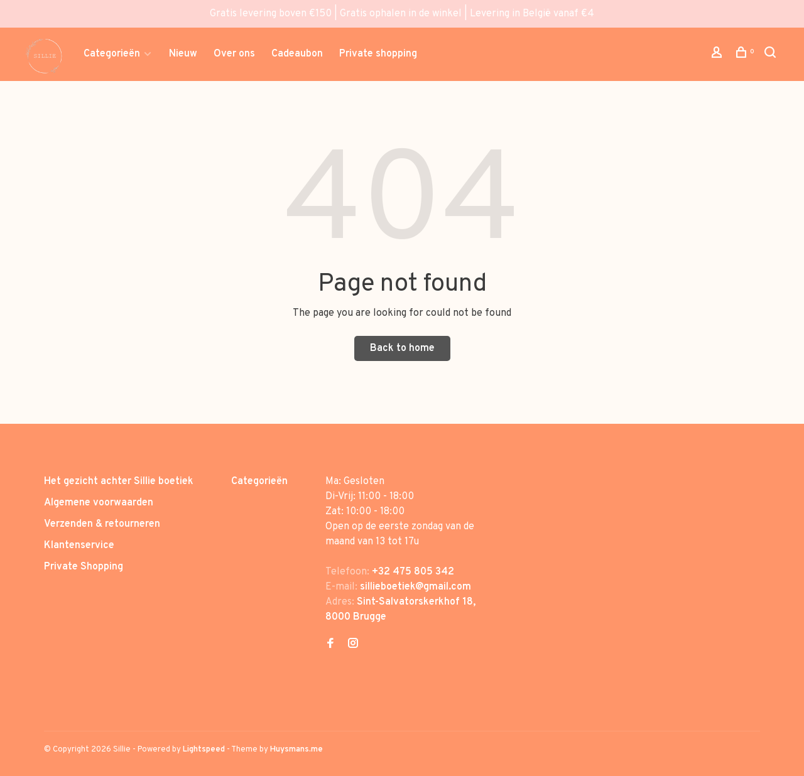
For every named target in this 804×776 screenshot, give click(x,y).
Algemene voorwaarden (98, 503)
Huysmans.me (296, 750)
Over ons (234, 54)
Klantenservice (79, 545)
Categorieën (112, 54)
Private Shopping (83, 567)
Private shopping (378, 54)
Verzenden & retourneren (102, 524)
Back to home (402, 348)
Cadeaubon (297, 54)
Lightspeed (204, 750)
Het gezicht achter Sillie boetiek (118, 481)
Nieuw (183, 54)
